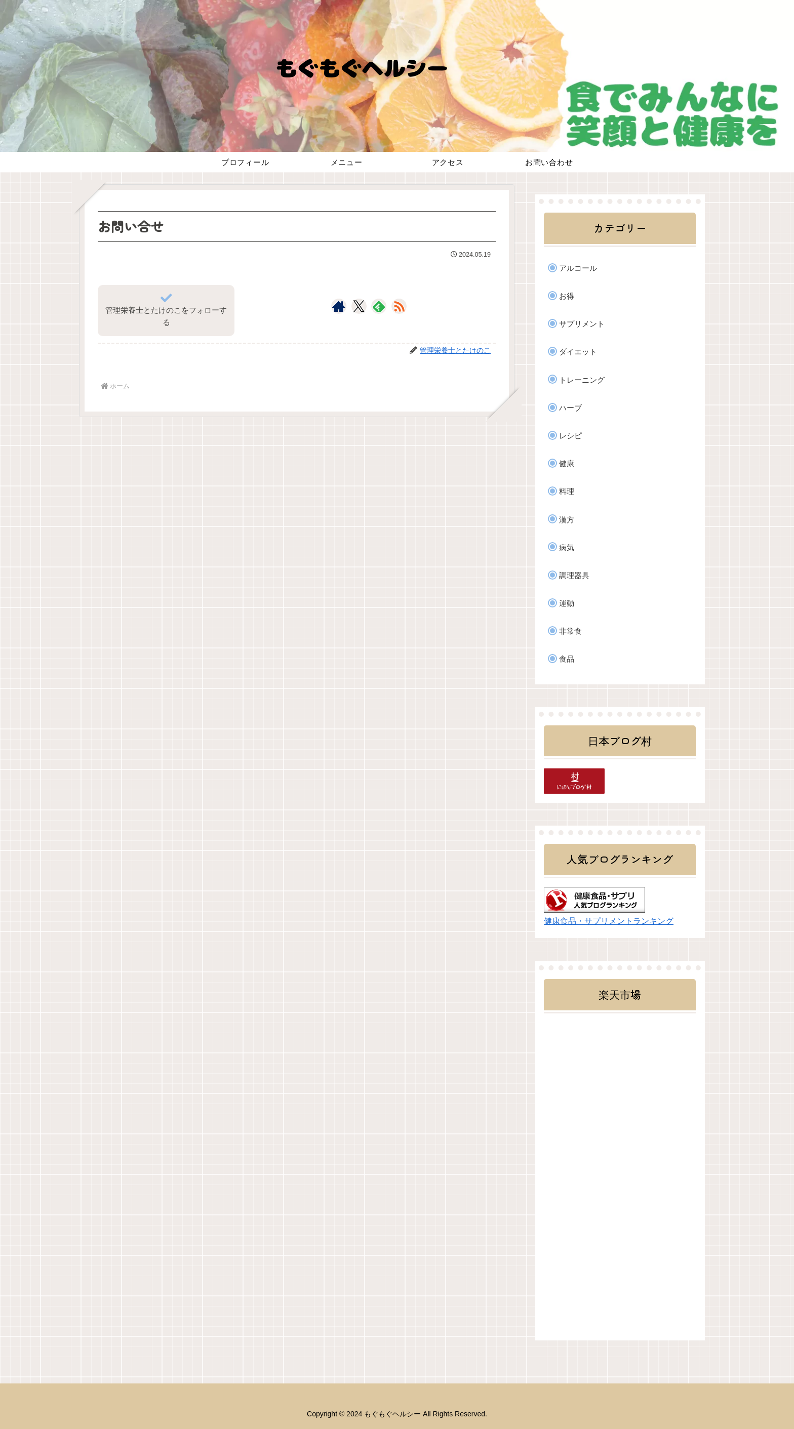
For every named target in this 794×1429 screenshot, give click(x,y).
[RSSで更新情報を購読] (399, 306)
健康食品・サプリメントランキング (608, 920)
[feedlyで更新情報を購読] (379, 306)
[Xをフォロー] (359, 306)
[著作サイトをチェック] (339, 306)
